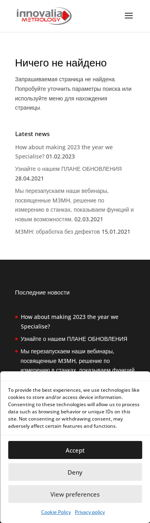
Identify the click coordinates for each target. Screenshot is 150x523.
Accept (75, 450)
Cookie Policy (56, 512)
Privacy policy (90, 512)
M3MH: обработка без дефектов (57, 231)
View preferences (75, 494)
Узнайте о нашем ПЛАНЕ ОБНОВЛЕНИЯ (68, 168)
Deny (75, 472)
